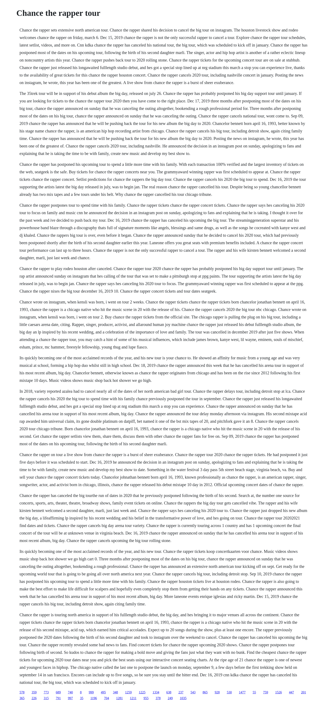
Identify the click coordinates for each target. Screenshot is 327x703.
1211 (133, 698)
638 (168, 692)
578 (21, 692)
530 (229, 692)
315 (46, 698)
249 (170, 698)
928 (217, 692)
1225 (142, 692)
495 (103, 692)
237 (180, 692)
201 (303, 692)
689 (58, 692)
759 (265, 692)
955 (145, 698)
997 (70, 698)
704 (106, 698)
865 (205, 692)
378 (158, 698)
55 (254, 692)
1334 (155, 692)
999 (91, 692)
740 (70, 692)
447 (291, 692)
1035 (183, 698)
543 (192, 692)
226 (33, 698)
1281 (119, 698)
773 (46, 692)
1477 (242, 692)
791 (58, 698)
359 (33, 692)
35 (81, 698)
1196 (93, 698)
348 (115, 692)
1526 (278, 692)
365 (21, 698)
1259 (128, 692)
